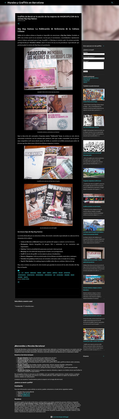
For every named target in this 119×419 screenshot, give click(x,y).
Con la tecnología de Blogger (60, 417)
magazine (67, 274)
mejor (72, 274)
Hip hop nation (21, 274)
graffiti (49, 272)
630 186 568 (26, 393)
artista (27, 272)
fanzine (39, 272)
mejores (20, 277)
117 (22, 272)
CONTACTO (86, 80)
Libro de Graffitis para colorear (91, 127)
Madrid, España (25, 279)
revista (26, 277)
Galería (85, 82)
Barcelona (33, 272)
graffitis (55, 272)
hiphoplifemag (39, 274)
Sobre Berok (86, 79)
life (54, 274)
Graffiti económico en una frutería (91, 206)
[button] (18, 24)
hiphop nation (30, 274)
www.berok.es (26, 396)
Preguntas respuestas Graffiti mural (92, 180)
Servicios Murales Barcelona (90, 78)
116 (19, 272)
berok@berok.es (25, 394)
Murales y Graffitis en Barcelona (26, 2)
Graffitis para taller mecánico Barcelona (93, 341)
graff (44, 272)
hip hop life (67, 272)
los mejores (60, 274)
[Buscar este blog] (107, 2)
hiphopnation (48, 274)
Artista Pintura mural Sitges (90, 101)
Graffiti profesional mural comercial (92, 315)
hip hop (60, 272)
